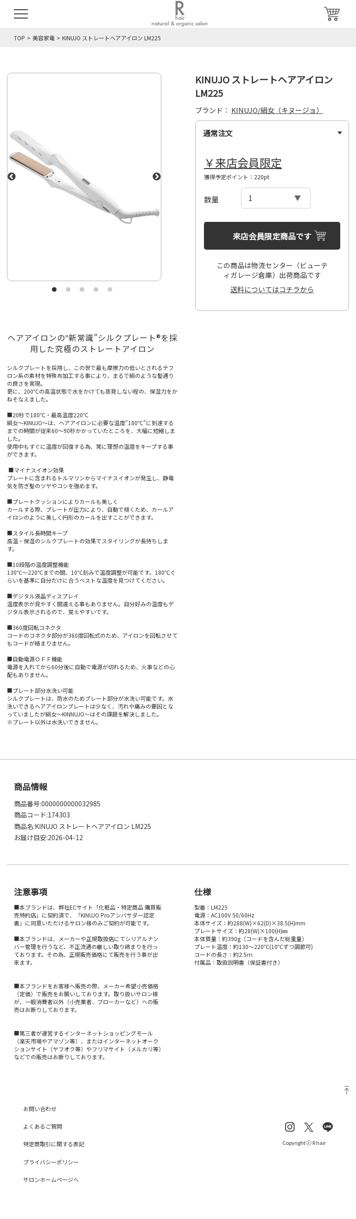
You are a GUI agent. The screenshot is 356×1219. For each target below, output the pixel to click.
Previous (11, 177)
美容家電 (43, 38)
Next (156, 177)
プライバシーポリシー (51, 1162)
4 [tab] (96, 289)
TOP (19, 38)
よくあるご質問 (42, 1126)
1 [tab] (54, 289)
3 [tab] (82, 289)
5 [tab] (110, 289)
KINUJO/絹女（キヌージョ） (277, 110)
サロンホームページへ (51, 1179)
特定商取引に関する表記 (53, 1144)
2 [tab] (68, 289)
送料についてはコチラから (272, 289)
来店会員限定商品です (272, 236)
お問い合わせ (40, 1108)
